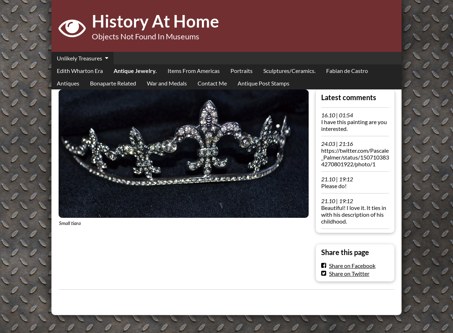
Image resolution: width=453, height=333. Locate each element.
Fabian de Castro (347, 70)
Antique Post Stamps (263, 83)
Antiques (68, 83)
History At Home (155, 21)
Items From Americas (194, 70)
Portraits (241, 70)
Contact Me (212, 83)
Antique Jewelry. (135, 70)
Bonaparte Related (113, 83)
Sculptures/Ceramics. (289, 70)
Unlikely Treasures (79, 58)
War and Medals (167, 83)
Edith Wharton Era (80, 70)
